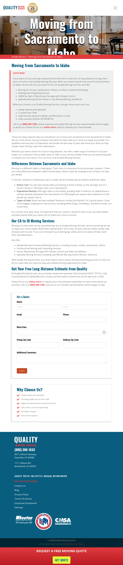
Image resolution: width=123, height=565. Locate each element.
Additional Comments (26, 352)
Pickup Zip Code (24, 339)
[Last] (84, 307)
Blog (16, 490)
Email (19, 314)
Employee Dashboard (25, 503)
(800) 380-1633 (29, 124)
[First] (39, 307)
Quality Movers (19, 56)
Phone (66, 314)
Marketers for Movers (75, 544)
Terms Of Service (23, 498)
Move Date (21, 327)
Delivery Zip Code (71, 339)
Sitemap (18, 507)
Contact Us (19, 485)
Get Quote (61, 560)
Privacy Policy (21, 494)
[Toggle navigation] (115, 7)
